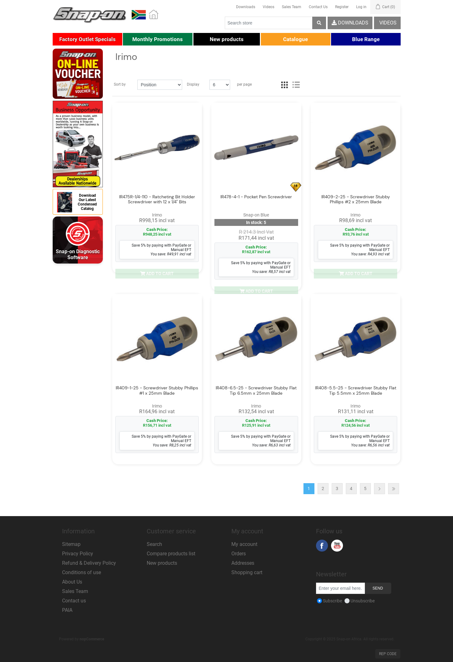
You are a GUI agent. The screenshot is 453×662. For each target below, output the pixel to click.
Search (154, 544)
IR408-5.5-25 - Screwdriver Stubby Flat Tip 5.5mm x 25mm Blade (355, 391)
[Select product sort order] (159, 85)
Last (393, 488)
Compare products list (171, 554)
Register (342, 7)
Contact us (74, 601)
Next (379, 488)
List (296, 85)
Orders (238, 554)
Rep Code (388, 654)
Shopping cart (246, 572)
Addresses (242, 563)
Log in (361, 7)
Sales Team (291, 7)
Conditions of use (81, 572)
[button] (87, 39)
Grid (284, 85)
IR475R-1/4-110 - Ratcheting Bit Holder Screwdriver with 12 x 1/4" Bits (157, 199)
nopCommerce (92, 639)
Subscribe (332, 600)
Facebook (322, 546)
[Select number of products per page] (219, 85)
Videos (268, 7)
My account (244, 544)
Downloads (245, 7)
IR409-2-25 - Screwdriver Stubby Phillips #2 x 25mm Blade (355, 199)
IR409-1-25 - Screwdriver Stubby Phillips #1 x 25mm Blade (157, 390)
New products (162, 563)
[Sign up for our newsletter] (340, 588)
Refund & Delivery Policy (89, 563)
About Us (72, 582)
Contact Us (318, 7)
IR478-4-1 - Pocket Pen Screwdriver (256, 197)
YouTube (337, 546)
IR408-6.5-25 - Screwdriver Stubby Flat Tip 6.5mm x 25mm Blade (256, 391)
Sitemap (71, 544)
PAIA (67, 610)
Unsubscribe (362, 600)
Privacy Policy (77, 554)
